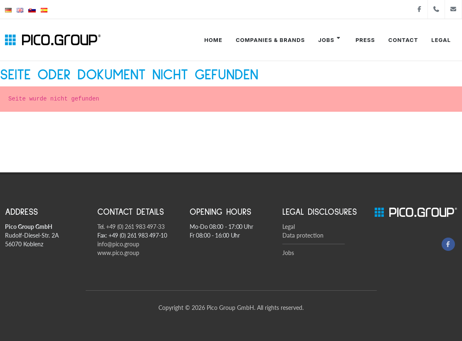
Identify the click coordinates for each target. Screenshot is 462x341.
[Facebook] (448, 244)
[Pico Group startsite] (53, 40)
